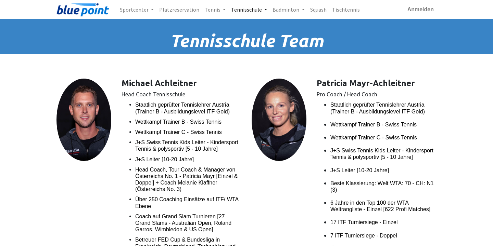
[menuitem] (179, 9)
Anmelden (420, 9)
